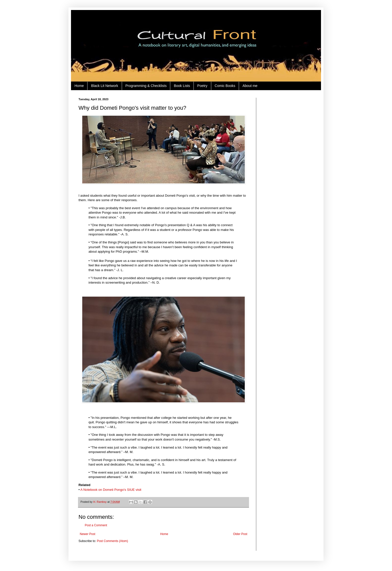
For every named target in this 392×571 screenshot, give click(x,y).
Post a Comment (96, 525)
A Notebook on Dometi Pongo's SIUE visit (111, 490)
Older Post (240, 534)
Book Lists (182, 86)
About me (250, 86)
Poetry (202, 86)
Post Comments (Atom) (112, 541)
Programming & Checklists (146, 86)
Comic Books (225, 86)
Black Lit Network (104, 86)
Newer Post (87, 534)
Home (79, 86)
